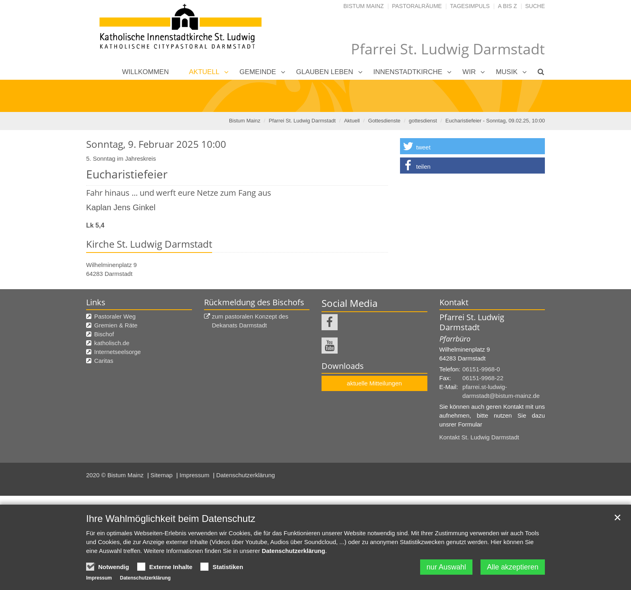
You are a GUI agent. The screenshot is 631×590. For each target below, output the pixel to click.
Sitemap (162, 475)
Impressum (195, 475)
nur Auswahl (446, 567)
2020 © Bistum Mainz (115, 475)
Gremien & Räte (116, 325)
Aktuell (204, 72)
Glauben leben (324, 72)
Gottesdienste (384, 121)
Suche (535, 6)
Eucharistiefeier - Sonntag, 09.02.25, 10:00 (495, 121)
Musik (507, 72)
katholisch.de (112, 343)
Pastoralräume (417, 6)
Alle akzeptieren (512, 567)
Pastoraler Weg (115, 316)
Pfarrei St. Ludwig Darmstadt (302, 121)
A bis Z (507, 6)
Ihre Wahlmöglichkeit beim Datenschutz (171, 518)
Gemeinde (257, 72)
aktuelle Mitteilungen (374, 383)
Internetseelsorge (117, 351)
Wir (469, 72)
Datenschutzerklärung (245, 475)
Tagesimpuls (470, 6)
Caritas (103, 360)
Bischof (104, 334)
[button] (472, 146)
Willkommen (145, 72)
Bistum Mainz (363, 6)
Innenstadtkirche (408, 72)
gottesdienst (423, 121)
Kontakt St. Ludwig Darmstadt (479, 437)
